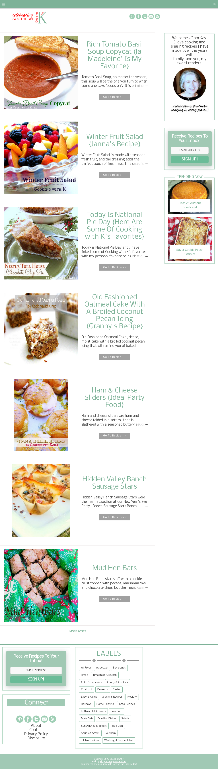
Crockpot (86, 689)
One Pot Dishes (107, 718)
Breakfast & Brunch (105, 675)
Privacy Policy (36, 734)
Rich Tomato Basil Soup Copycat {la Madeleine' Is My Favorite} (115, 55)
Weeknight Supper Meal (118, 740)
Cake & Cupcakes (91, 682)
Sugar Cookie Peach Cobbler (189, 252)
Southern (110, 733)
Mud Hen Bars (114, 568)
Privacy (46, 4)
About (8, 4)
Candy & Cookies (117, 682)
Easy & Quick (89, 696)
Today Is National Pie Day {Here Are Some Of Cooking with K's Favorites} (114, 226)
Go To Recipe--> (114, 97)
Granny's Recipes (112, 696)
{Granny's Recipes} (118, 4)
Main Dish (87, 718)
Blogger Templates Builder (113, 761)
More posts (77, 631)
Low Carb (116, 711)
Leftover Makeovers (93, 711)
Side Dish (117, 725)
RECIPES (65, 4)
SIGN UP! (190, 159)
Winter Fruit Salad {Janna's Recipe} (114, 141)
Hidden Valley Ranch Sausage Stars (114, 483)
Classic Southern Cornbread (189, 205)
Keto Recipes (127, 704)
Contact (26, 4)
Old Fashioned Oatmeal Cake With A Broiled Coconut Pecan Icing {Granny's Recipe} (114, 312)
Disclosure (36, 738)
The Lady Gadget (128, 764)
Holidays (86, 704)
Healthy (132, 696)
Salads (125, 718)
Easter (117, 689)
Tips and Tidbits (157, 4)
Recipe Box (86, 4)
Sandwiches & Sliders (94, 725)
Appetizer (102, 667)
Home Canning (105, 704)
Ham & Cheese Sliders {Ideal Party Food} (115, 398)
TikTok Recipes (90, 740)
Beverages (119, 667)
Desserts (102, 689)
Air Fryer (86, 667)
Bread (84, 675)
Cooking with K (116, 759)
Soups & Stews (90, 733)
